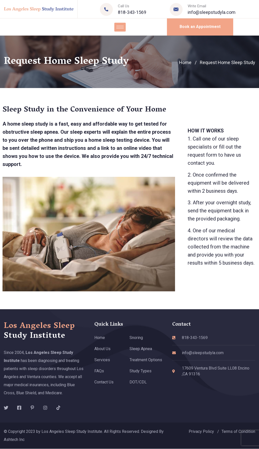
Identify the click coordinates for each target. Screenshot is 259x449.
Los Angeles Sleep (39, 331)
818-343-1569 (132, 12)
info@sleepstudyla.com (211, 12)
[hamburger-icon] (120, 27)
